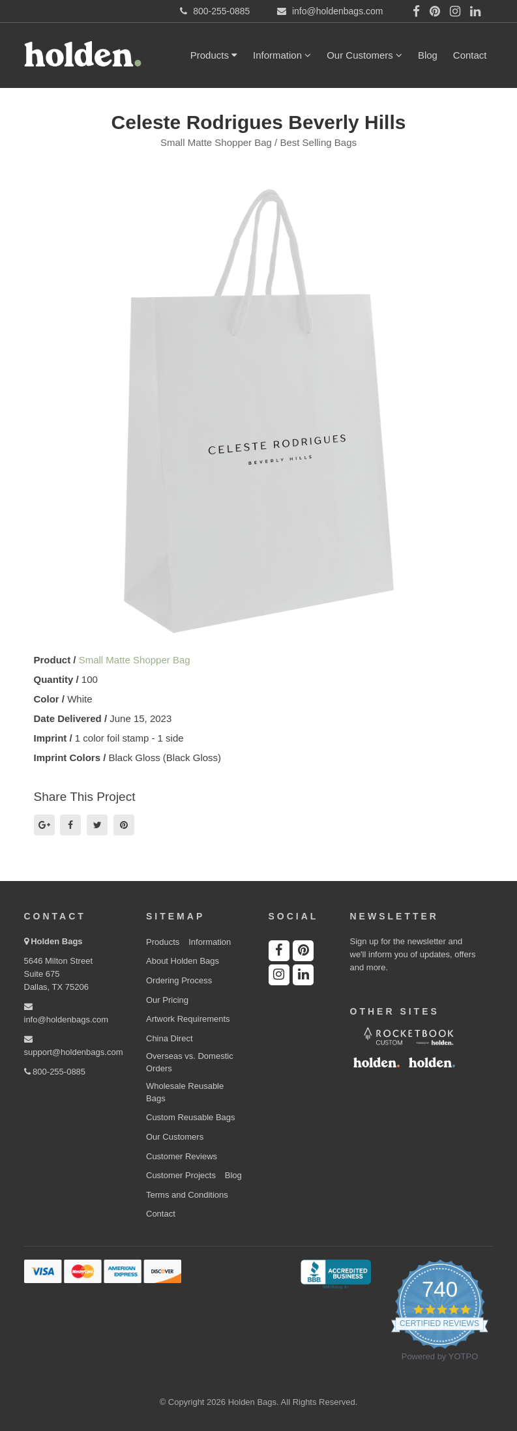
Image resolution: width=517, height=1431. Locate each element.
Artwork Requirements (188, 1019)
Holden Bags (56, 941)
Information (282, 55)
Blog (427, 55)
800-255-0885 (55, 1072)
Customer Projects (181, 1175)
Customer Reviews (181, 1156)
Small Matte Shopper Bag (134, 659)
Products (213, 55)
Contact (470, 55)
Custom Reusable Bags (190, 1117)
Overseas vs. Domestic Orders (189, 1062)
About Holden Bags (182, 961)
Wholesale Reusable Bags (185, 1092)
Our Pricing (167, 1000)
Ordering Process (179, 980)
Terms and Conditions (187, 1195)
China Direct (169, 1038)
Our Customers (364, 55)
